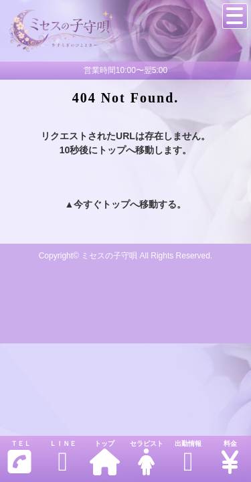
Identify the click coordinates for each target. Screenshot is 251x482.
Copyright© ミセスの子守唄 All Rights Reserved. (126, 255)
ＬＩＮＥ (62, 457)
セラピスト (146, 457)
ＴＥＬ (19, 457)
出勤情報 (188, 457)
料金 (229, 457)
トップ (104, 457)
